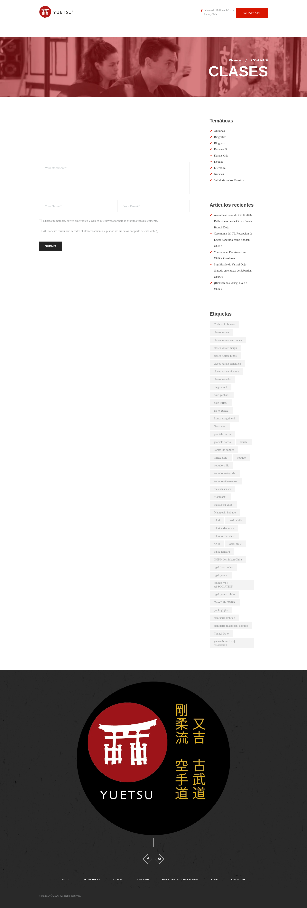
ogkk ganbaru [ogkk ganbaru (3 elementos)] (222, 551)
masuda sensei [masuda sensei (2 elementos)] (222, 489)
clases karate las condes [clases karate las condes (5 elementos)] (228, 340)
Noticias (219, 174)
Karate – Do (221, 149)
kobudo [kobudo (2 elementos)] (241, 457)
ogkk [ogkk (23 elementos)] (217, 543)
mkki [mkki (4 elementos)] (217, 520)
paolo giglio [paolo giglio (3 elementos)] (221, 610)
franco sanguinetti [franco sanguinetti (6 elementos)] (224, 418)
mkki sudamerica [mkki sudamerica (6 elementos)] (224, 528)
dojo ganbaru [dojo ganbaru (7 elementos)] (221, 395)
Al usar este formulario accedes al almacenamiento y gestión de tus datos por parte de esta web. (100, 231)
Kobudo (218, 161)
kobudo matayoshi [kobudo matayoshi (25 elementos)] (225, 473)
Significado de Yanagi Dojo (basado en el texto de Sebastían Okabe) (233, 270)
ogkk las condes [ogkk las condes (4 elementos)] (223, 567)
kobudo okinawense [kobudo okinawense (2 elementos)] (225, 481)
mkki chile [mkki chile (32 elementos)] (235, 520)
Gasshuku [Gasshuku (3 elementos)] (220, 426)
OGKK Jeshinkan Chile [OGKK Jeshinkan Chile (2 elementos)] (228, 559)
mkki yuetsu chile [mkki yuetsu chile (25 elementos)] (224, 536)
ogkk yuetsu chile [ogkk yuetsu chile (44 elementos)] (224, 594)
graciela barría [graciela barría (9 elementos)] (222, 442)
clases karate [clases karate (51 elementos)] (221, 332)
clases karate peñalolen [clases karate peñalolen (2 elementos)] (227, 363)
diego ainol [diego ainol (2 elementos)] (220, 387)
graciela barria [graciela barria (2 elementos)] (222, 434)
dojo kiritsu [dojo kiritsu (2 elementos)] (221, 402)
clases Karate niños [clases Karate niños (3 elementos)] (225, 355)
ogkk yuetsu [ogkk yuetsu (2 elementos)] (221, 575)
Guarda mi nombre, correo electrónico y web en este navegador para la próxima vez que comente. (100, 220)
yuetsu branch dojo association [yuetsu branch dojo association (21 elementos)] (225, 643)
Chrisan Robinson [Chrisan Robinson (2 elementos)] (224, 324)
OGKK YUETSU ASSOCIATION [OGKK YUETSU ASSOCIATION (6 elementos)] (224, 584)
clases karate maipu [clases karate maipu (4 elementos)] (225, 347)
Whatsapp (252, 12)
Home (235, 60)
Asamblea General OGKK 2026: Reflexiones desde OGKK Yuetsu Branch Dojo (233, 221)
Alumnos (219, 130)
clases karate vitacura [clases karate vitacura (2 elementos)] (226, 371)
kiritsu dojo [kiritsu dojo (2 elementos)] (221, 457)
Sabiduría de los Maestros (229, 180)
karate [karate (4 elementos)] (243, 442)
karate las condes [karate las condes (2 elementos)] (224, 449)
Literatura (220, 167)
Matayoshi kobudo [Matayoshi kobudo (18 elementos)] (225, 512)
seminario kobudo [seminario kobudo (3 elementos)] (224, 617)
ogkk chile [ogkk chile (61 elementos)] (235, 543)
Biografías (220, 137)
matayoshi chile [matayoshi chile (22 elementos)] (223, 504)
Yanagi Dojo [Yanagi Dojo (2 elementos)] (221, 633)
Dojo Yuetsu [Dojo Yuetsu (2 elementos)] (221, 410)
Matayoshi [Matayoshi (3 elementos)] (220, 496)
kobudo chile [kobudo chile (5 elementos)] (221, 465)
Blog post (219, 143)
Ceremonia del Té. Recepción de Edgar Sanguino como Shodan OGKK (233, 239)
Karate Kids (221, 155)
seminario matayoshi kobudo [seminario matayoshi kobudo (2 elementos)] (231, 625)
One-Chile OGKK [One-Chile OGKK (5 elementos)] (225, 602)
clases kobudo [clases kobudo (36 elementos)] (222, 379)
